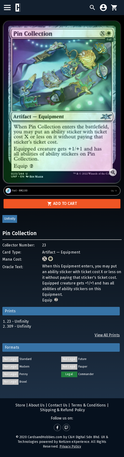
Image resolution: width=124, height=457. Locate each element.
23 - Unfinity (18, 321)
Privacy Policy (70, 446)
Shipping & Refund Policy (62, 410)
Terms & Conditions (88, 405)
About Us (36, 405)
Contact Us (57, 405)
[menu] (9, 7)
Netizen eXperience (74, 442)
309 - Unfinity (19, 326)
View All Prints (107, 335)
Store (20, 405)
